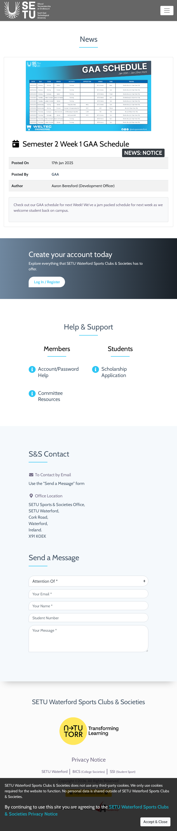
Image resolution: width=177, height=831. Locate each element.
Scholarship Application (114, 372)
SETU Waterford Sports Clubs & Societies (88, 702)
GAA (55, 174)
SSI (122, 771)
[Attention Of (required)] (88, 581)
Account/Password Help (58, 372)
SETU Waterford (55, 771)
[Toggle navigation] (166, 10)
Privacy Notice (89, 759)
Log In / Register (47, 282)
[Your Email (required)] (88, 593)
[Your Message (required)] (88, 638)
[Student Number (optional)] (88, 617)
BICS (89, 771)
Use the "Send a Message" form (57, 483)
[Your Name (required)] (88, 605)
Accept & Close (155, 822)
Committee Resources (50, 396)
